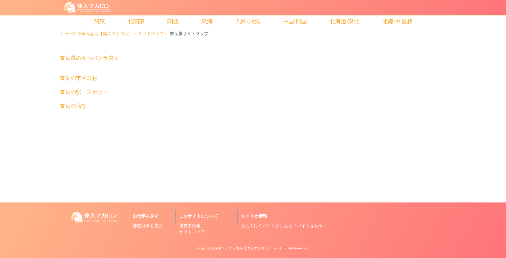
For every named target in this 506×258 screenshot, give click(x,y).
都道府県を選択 (147, 225)
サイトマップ (151, 33)
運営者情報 (190, 225)
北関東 (136, 21)
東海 (207, 21)
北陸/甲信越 (397, 21)
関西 (173, 21)
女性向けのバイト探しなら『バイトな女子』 (284, 225)
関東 (99, 21)
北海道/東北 (344, 21)
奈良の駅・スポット (84, 92)
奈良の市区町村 (78, 78)
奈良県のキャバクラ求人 (89, 58)
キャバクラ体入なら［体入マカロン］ (96, 33)
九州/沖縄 (247, 21)
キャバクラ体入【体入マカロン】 (244, 248)
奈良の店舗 (73, 106)
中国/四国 (295, 21)
